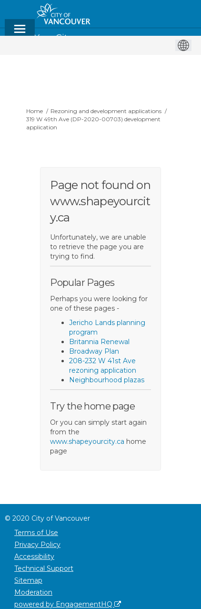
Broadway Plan (94, 351)
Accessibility (34, 556)
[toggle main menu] (20, 33)
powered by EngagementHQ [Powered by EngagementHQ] (67, 604)
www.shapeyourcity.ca (87, 441)
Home (34, 111)
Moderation (33, 592)
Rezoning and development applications (105, 111)
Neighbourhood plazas (106, 380)
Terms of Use (36, 532)
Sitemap (28, 580)
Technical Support (43, 568)
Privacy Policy (37, 544)
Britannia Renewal (99, 341)
